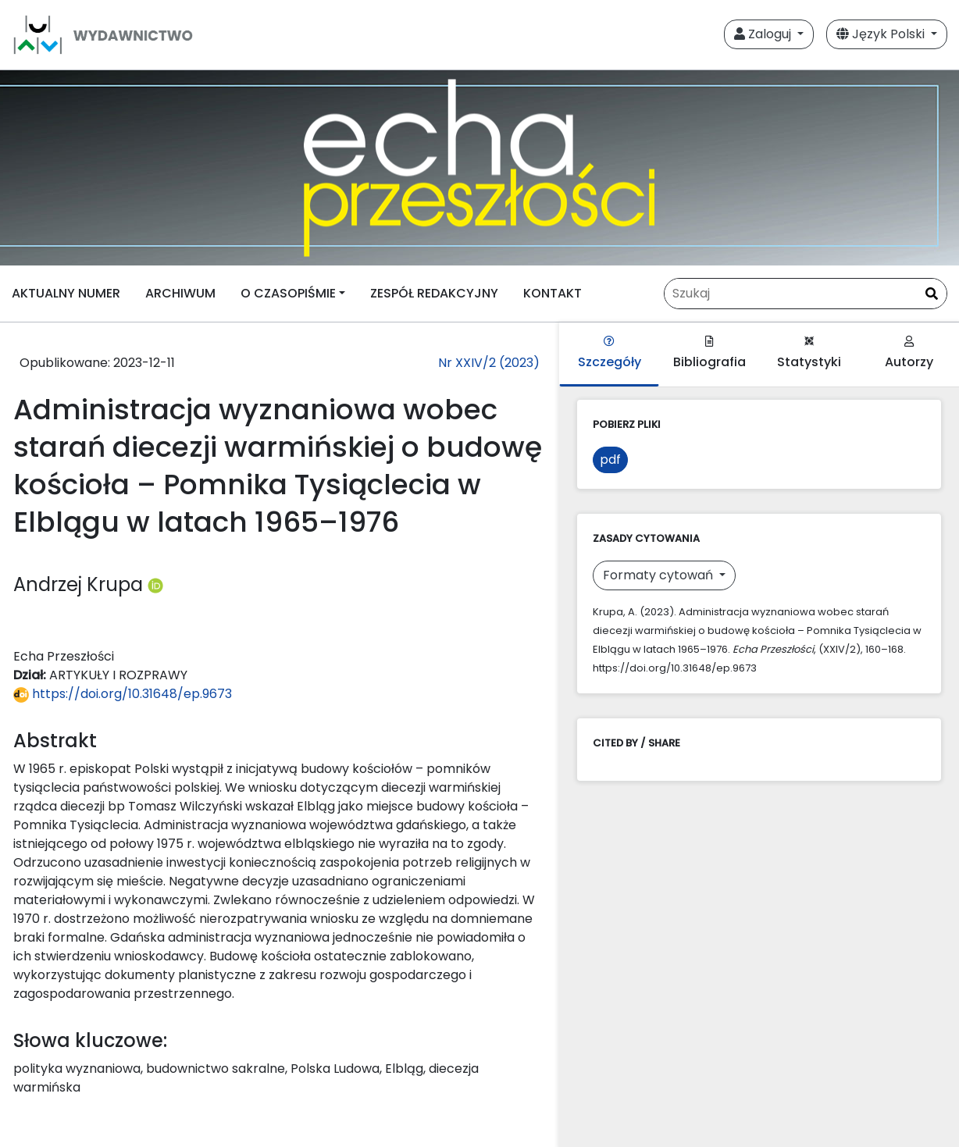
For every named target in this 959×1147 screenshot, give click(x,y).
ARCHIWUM (180, 293)
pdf (610, 459)
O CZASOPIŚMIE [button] (288, 293)
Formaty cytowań (659, 575)
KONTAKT (552, 293)
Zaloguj (764, 34)
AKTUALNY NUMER (66, 293)
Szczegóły (609, 353)
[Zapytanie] (806, 293)
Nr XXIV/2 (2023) (489, 363)
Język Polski (882, 34)
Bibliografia (709, 353)
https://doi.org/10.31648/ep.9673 (122, 694)
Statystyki (809, 353)
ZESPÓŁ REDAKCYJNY (434, 293)
